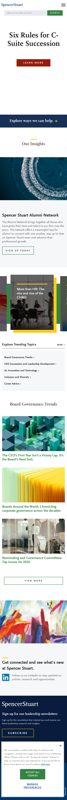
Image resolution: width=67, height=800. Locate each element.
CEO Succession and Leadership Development (29, 364)
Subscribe (18, 733)
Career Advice (11, 384)
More (60, 345)
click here (45, 765)
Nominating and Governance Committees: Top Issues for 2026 (32, 560)
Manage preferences (32, 787)
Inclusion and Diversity (16, 377)
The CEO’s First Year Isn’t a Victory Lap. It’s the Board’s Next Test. (33, 457)
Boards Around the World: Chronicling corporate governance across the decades (31, 509)
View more (33, 581)
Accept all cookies (32, 775)
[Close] (60, 746)
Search (55, 13)
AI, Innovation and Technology (20, 370)
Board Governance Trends (18, 357)
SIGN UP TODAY (18, 251)
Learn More (33, 63)
